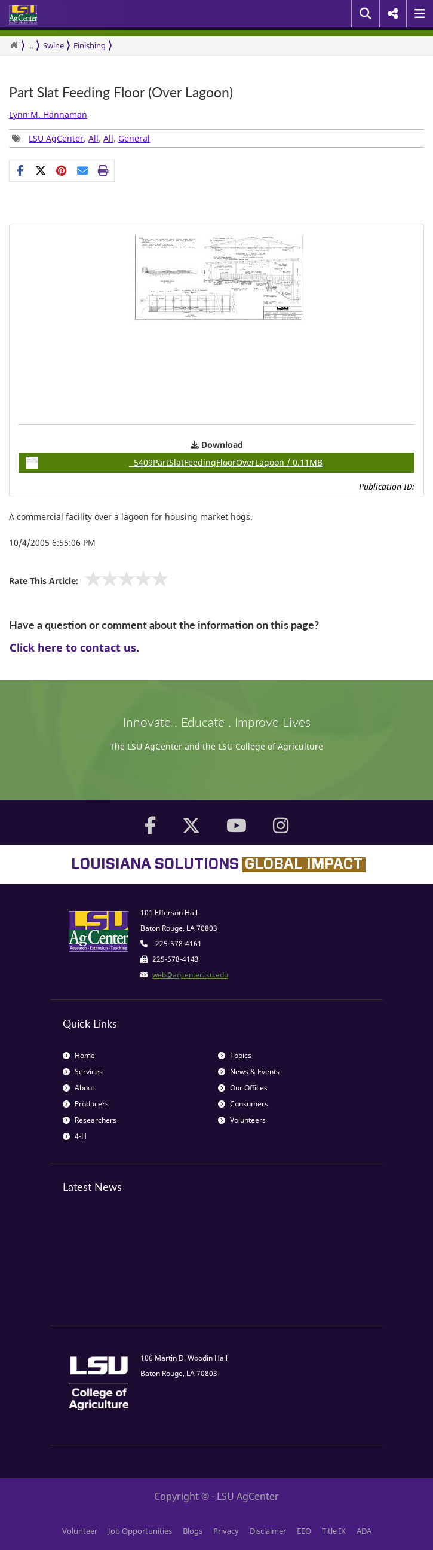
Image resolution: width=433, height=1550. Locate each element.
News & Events (249, 1071)
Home (79, 1055)
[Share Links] (62, 170)
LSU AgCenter (56, 138)
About (78, 1088)
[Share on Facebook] (20, 170)
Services (83, 1071)
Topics (234, 1055)
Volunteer (79, 1530)
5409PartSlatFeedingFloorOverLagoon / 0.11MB (174, 463)
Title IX (334, 1530)
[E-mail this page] (82, 170)
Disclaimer (268, 1530)
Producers (86, 1104)
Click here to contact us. (74, 647)
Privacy (226, 1530)
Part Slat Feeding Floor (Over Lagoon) (121, 92)
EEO (304, 1530)
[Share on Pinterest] (61, 170)
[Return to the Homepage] (14, 45)
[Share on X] (40, 170)
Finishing (89, 45)
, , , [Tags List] (81, 138)
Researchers (89, 1120)
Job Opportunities (140, 1530)
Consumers (243, 1104)
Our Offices (243, 1088)
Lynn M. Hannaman (48, 114)
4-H (75, 1136)
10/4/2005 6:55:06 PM (52, 542)
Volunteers (242, 1120)
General (134, 138)
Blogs (192, 1530)
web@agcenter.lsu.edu (190, 975)
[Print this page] (103, 170)
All (93, 138)
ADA (364, 1530)
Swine (53, 45)
